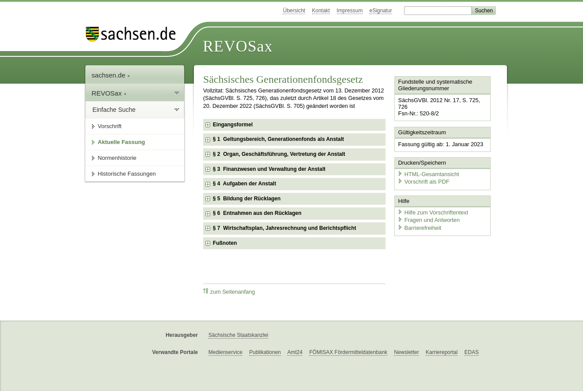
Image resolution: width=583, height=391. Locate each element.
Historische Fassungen (127, 173)
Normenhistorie (117, 158)
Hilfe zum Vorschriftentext (432, 212)
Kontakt (321, 10)
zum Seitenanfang (229, 291)
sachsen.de (110, 75)
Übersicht (294, 10)
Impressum (350, 10)
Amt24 (294, 352)
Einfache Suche (113, 109)
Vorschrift (109, 126)
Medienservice (225, 352)
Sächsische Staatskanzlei (238, 335)
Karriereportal (442, 352)
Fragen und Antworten (428, 220)
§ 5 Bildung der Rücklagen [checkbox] (247, 199)
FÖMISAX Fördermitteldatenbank (348, 352)
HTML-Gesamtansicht (428, 174)
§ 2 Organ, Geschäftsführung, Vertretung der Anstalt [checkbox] (279, 154)
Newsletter (406, 352)
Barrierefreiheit (419, 228)
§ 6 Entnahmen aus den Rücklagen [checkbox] (257, 213)
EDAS (471, 352)
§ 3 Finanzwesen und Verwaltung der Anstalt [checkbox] (269, 169)
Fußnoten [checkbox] (225, 243)
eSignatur (380, 10)
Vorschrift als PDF (423, 181)
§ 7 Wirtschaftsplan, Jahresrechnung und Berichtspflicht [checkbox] (284, 228)
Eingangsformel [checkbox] (233, 125)
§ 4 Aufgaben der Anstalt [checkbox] (244, 184)
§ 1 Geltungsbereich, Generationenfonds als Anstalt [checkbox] (278, 139)
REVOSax (238, 46)
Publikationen (265, 352)
